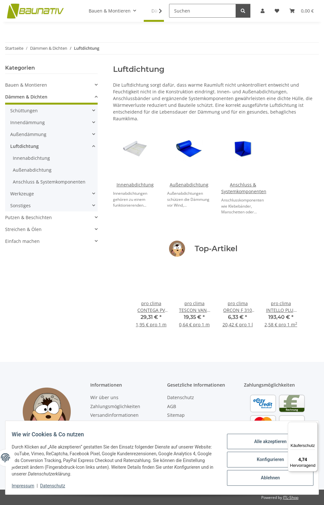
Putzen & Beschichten (28, 217)
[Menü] (314, 426)
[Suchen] (202, 11)
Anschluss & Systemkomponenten (49, 182)
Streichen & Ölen (23, 229)
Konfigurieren (266, 459)
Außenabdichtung (189, 185)
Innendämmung (27, 122)
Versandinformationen (114, 415)
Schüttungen (24, 110)
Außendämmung (28, 134)
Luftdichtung (24, 146)
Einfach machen (22, 241)
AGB (171, 406)
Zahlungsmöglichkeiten (115, 406)
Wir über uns (104, 397)
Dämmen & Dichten (26, 97)
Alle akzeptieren (266, 443)
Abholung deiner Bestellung (120, 424)
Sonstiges (20, 205)
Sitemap (176, 415)
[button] (51, 85)
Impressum (27, 485)
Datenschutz (56, 485)
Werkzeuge (22, 194)
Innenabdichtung (135, 185)
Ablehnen (266, 476)
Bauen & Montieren (26, 85)
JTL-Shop (290, 497)
